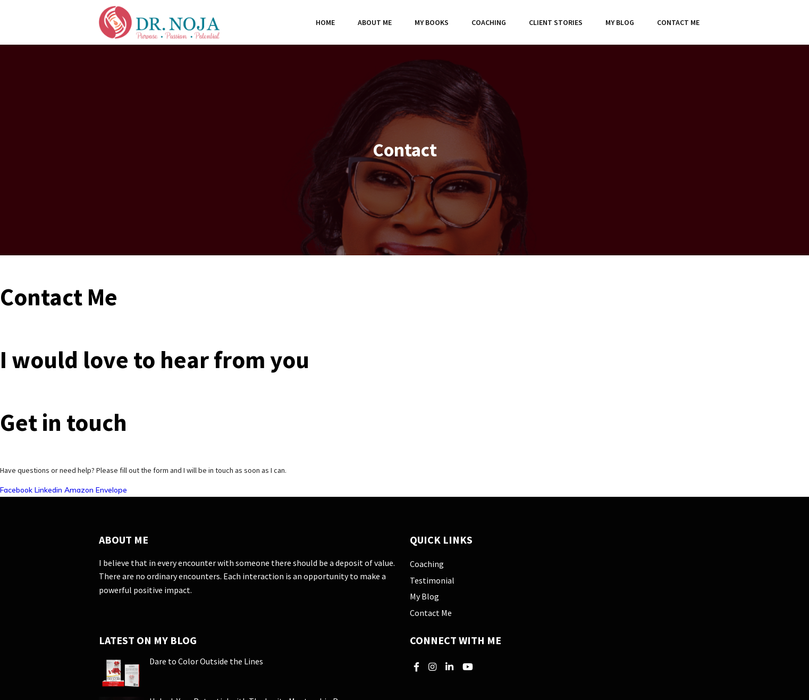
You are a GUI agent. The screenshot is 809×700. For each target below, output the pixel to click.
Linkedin (49, 490)
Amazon (80, 490)
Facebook (17, 490)
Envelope (111, 490)
